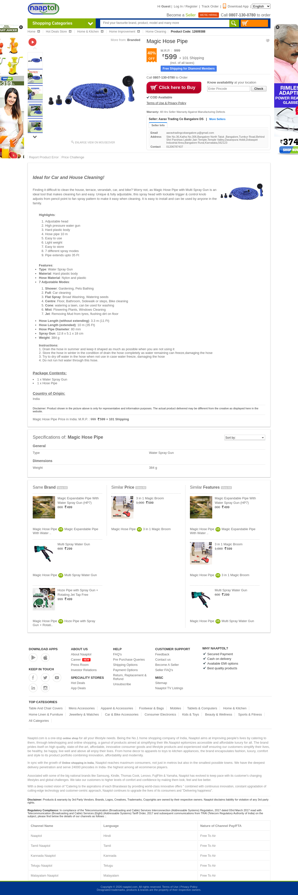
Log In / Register (185, 6)
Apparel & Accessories (117, 708)
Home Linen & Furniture (46, 714)
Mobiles (175, 708)
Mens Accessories (82, 708)
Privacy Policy (188, 886)
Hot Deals (78, 683)
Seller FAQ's (164, 670)
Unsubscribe (122, 684)
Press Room (80, 665)
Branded (133, 40)
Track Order (210, 6)
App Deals (78, 688)
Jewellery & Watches (84, 714)
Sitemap (161, 683)
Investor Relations (84, 670)
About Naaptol (81, 654)
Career (80, 659)
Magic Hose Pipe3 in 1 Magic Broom (141, 529)
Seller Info (158, 125)
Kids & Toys (190, 714)
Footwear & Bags (151, 708)
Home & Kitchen (234, 708)
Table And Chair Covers (46, 708)
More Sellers (217, 119)
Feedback (162, 654)
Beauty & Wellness (218, 714)
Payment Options (125, 670)
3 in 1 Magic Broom (150, 498)
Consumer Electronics (160, 714)
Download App (236, 6)
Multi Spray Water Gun (74, 544)
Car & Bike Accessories (121, 714)
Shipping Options (125, 665)
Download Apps (43, 649)
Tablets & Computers (202, 708)
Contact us (163, 659)
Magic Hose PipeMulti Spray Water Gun (65, 575)
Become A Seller (167, 665)
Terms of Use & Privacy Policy (166, 103)
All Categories (39, 721)
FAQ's (117, 654)
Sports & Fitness (250, 714)
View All (62, 487)
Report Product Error (44, 157)
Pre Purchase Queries (129, 659)
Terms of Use (170, 886)
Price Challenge (72, 157)
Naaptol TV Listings (169, 688)
